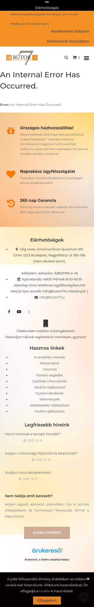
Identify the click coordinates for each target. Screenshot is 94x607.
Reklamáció (49, 363)
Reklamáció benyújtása (68, 41)
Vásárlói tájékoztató (49, 387)
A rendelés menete (49, 357)
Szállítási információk (49, 381)
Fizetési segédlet (49, 375)
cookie (44, 591)
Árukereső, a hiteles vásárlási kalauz (47, 559)
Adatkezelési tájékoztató (49, 405)
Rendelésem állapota (70, 31)
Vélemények (49, 399)
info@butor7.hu (49, 297)
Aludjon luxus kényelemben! (28, 472)
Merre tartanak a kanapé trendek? (33, 434)
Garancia (49, 369)
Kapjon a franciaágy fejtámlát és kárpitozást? (41, 453)
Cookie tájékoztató (50, 411)
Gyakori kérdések (49, 393)
